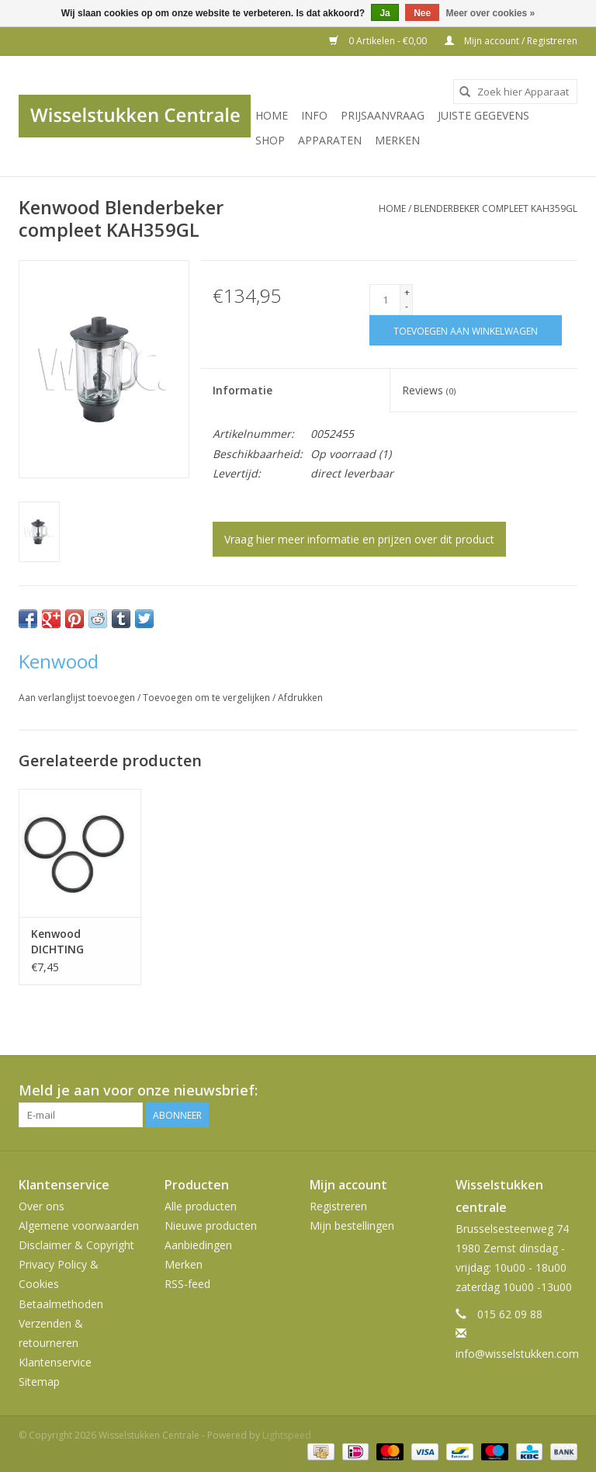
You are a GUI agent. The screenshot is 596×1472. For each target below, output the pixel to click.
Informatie (242, 390)
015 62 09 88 (509, 1314)
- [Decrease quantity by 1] (406, 306)
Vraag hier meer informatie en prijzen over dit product (359, 539)
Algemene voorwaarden (79, 1225)
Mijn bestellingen (352, 1225)
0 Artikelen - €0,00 (379, 40)
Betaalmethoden (61, 1304)
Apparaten (330, 140)
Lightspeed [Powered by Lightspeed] (286, 1435)
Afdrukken (300, 697)
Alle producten (201, 1206)
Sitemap (39, 1381)
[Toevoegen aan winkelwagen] (465, 330)
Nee (422, 13)
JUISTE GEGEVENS (483, 115)
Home (271, 115)
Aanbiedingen (198, 1245)
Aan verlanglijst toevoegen (78, 697)
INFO (314, 115)
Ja (384, 13)
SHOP (270, 140)
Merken (397, 140)
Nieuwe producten (211, 1225)
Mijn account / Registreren (511, 40)
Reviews (429, 390)
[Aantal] (384, 299)
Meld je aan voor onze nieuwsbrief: (138, 1090)
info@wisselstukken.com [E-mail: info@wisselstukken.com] (517, 1353)
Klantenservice (55, 1362)
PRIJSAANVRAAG (382, 115)
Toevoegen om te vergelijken (207, 697)
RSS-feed (187, 1283)
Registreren (338, 1206)
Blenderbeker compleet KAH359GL (495, 208)
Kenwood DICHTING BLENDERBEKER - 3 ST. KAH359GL (75, 941)
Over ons (41, 1206)
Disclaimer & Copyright (76, 1245)
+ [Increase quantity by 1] (407, 292)
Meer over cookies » (490, 13)
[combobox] (515, 91)
